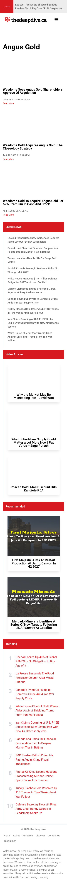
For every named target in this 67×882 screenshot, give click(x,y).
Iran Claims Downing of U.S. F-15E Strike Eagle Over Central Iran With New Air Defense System (37, 727)
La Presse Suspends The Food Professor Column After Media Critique (35, 678)
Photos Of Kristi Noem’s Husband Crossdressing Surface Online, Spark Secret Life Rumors (36, 776)
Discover (40, 835)
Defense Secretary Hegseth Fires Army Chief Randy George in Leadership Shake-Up (36, 809)
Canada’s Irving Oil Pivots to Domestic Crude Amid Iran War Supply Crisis (35, 694)
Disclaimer (10, 840)
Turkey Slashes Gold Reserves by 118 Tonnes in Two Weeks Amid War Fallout (36, 792)
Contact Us (54, 835)
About (16, 835)
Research (28, 835)
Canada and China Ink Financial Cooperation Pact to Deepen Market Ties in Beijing (36, 743)
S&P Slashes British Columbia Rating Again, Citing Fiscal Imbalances (34, 760)
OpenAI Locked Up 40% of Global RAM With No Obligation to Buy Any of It (36, 661)
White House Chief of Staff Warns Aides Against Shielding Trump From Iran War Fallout (37, 710)
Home (7, 835)
